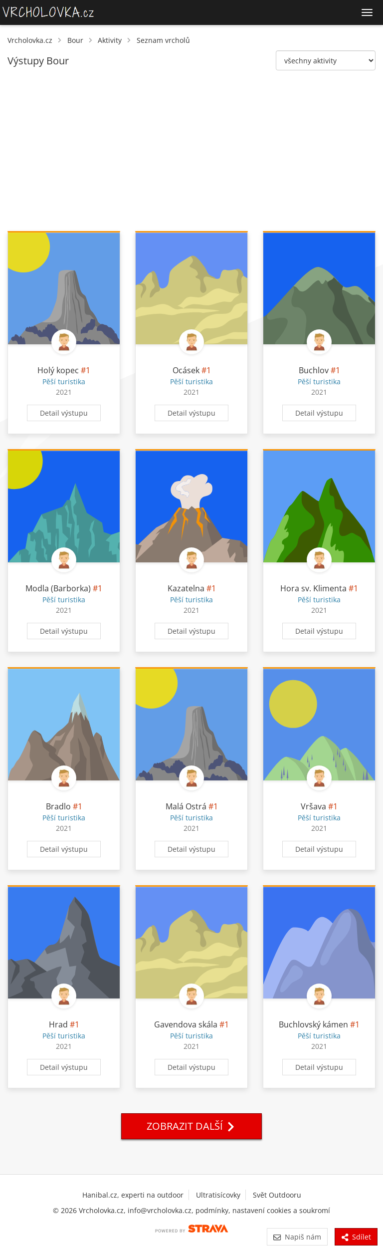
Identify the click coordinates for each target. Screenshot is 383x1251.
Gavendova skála (185, 1024)
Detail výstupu (64, 413)
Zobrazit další (191, 1126)
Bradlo (58, 806)
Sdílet (356, 1237)
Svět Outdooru (277, 1195)
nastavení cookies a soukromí (281, 1210)
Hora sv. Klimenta (313, 588)
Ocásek (186, 370)
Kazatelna (186, 588)
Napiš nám (297, 1237)
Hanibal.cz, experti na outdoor (133, 1195)
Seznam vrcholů (163, 40)
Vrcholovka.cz (29, 40)
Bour (75, 40)
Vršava (313, 806)
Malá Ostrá (186, 806)
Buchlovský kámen (314, 1024)
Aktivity (110, 40)
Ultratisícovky (218, 1195)
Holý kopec (58, 370)
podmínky (211, 1210)
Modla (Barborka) (58, 588)
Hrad (58, 1024)
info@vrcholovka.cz (160, 1210)
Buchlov (314, 370)
